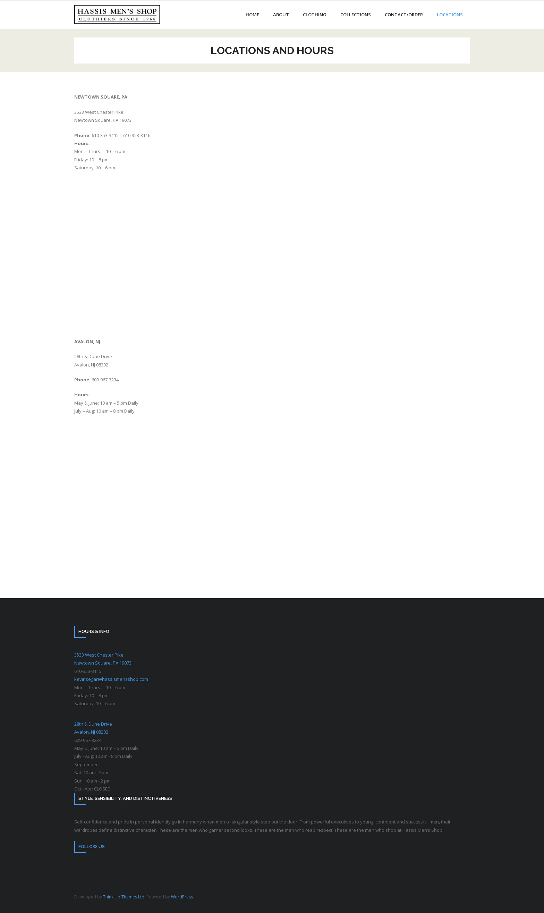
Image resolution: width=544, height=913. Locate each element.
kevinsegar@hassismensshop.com (111, 679)
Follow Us (91, 846)
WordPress (182, 897)
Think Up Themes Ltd (123, 897)
